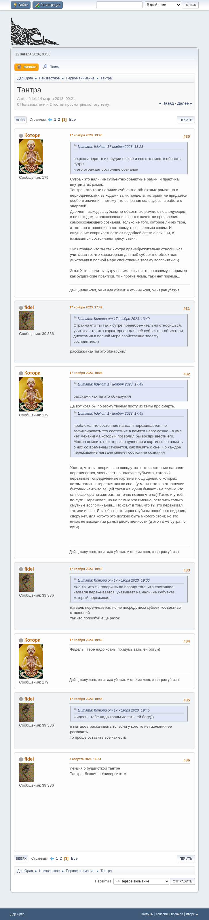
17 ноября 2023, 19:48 (85, 699)
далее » (184, 103)
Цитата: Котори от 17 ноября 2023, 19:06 (113, 580)
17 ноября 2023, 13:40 (85, 135)
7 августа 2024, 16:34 (85, 759)
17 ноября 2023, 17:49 (85, 307)
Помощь (147, 914)
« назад (166, 103)
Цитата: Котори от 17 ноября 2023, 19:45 (113, 710)
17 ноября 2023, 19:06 (85, 373)
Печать (186, 120)
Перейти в (103, 881)
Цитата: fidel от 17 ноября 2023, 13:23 (110, 147)
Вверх (21, 858)
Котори (32, 135)
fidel (29, 307)
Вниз (20, 120)
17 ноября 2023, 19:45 (85, 640)
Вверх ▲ (192, 914)
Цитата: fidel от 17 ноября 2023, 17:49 (110, 384)
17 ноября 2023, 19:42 (85, 569)
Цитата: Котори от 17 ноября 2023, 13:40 (113, 319)
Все (72, 119)
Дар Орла (17, 914)
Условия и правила (169, 914)
